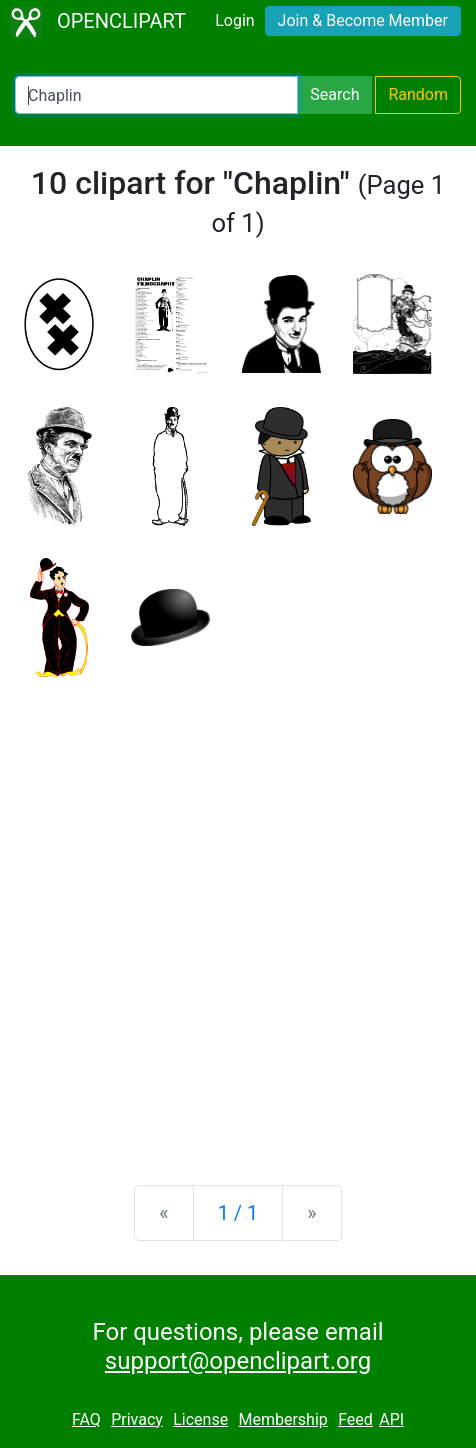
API (391, 1419)
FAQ (86, 1419)
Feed (355, 1419)
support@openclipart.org (238, 1361)
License (200, 1419)
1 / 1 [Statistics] (238, 1213)
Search (334, 94)
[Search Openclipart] (156, 95)
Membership (282, 1419)
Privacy (137, 1419)
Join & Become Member (363, 20)
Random (418, 94)
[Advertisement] (238, 915)
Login (234, 20)
